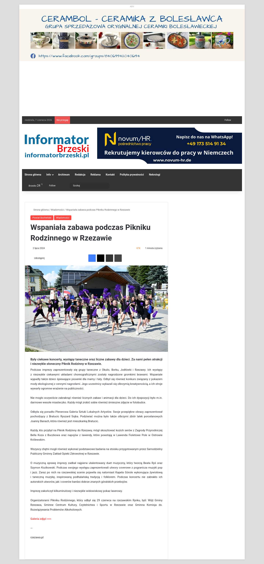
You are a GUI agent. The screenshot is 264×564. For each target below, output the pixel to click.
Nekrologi (154, 174)
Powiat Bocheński (41, 217)
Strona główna (33, 174)
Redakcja (80, 174)
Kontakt (110, 174)
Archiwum (64, 174)
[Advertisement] (132, 88)
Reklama (96, 174)
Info (48, 174)
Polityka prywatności (132, 174)
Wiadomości (57, 209)
